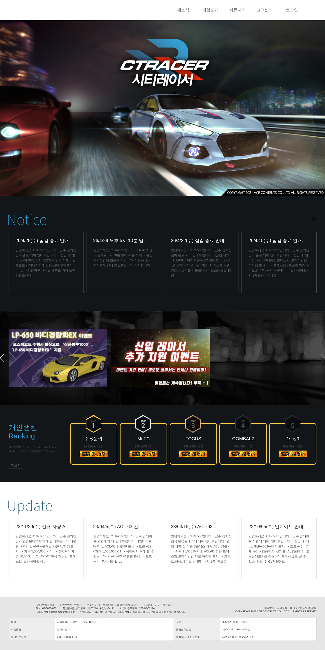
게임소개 (210, 10)
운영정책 (282, 608)
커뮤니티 (237, 10)
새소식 (183, 10)
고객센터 (264, 10)
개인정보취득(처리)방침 (303, 608)
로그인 (292, 10)
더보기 (16, 465)
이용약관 (269, 608)
